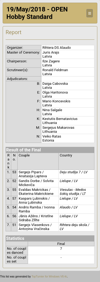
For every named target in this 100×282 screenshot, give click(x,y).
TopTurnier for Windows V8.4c (49, 276)
